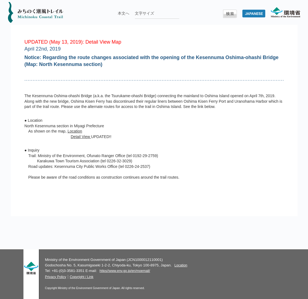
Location (75, 131)
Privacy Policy (55, 277)
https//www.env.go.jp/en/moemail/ (125, 271)
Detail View (81, 136)
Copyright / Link (81, 277)
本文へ (123, 13)
